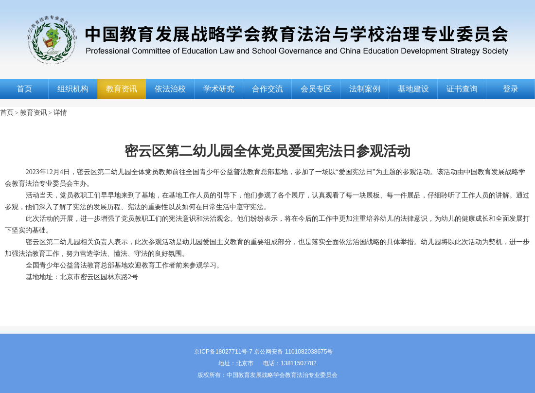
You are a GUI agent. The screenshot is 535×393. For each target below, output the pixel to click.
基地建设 (413, 89)
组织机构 (73, 89)
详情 (60, 112)
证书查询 (462, 89)
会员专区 (316, 89)
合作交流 (267, 89)
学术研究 (218, 89)
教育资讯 (121, 89)
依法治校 (170, 89)
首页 (24, 89)
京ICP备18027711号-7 (223, 351)
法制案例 (364, 89)
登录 (510, 89)
